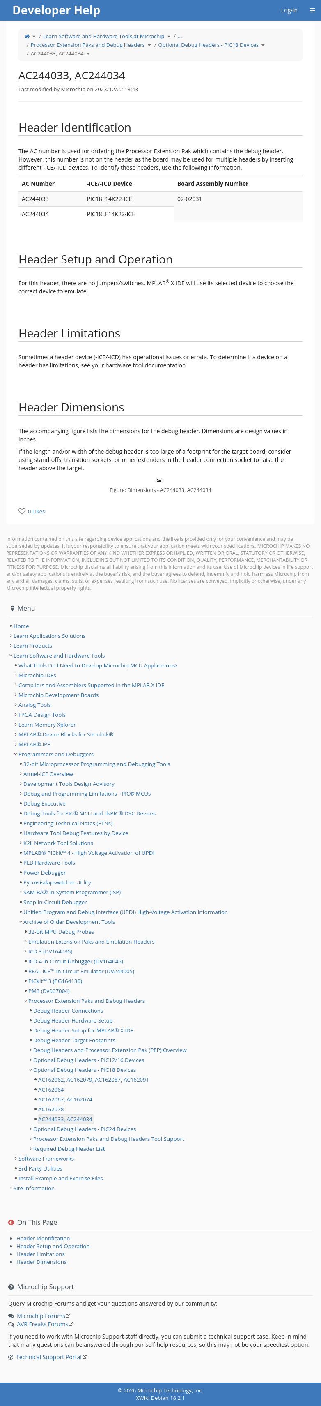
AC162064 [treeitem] (51, 1089)
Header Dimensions (41, 1261)
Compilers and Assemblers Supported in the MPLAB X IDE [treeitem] (91, 685)
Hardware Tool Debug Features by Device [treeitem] (75, 833)
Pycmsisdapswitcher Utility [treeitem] (57, 882)
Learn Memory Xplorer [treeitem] (47, 724)
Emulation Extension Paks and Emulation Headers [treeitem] (91, 941)
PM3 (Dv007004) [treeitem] (49, 991)
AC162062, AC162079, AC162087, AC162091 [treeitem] (93, 1079)
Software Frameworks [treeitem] (46, 1158)
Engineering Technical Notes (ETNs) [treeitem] (67, 823)
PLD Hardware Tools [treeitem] (49, 862)
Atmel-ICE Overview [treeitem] (48, 774)
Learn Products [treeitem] (33, 645)
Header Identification (43, 1238)
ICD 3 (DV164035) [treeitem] (50, 951)
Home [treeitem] (21, 626)
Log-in (289, 10)
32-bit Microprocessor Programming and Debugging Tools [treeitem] (96, 764)
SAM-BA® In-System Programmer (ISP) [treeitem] (72, 892)
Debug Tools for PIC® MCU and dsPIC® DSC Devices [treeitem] (89, 813)
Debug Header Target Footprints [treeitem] (74, 1040)
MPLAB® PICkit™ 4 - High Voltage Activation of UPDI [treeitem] (88, 853)
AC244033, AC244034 (57, 53)
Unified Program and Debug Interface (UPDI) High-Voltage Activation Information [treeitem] (125, 912)
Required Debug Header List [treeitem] (69, 1148)
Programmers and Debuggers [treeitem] (56, 754)
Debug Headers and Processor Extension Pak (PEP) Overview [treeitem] (110, 1050)
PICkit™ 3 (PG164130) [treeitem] (55, 981)
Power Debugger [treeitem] (44, 872)
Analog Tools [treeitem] (34, 705)
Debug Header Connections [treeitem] (68, 1010)
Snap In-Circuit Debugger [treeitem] (55, 902)
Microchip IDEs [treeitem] (37, 675)
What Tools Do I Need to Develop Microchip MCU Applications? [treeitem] (97, 665)
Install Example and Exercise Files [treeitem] (60, 1178)
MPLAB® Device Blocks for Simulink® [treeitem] (65, 734)
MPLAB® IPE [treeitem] (34, 744)
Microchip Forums (41, 1316)
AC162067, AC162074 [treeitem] (65, 1099)
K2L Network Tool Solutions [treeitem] (58, 843)
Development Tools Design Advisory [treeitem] (69, 783)
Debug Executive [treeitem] (44, 803)
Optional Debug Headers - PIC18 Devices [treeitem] (84, 1070)
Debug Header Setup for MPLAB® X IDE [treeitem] (83, 1030)
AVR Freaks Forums (42, 1324)
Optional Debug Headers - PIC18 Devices (208, 44)
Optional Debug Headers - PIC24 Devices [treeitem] (84, 1129)
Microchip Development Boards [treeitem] (58, 695)
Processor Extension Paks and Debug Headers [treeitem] (86, 1000)
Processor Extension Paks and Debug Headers (88, 44)
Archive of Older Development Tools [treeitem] (69, 922)
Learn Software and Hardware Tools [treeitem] (59, 655)
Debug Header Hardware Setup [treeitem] (73, 1020)
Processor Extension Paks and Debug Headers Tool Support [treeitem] (108, 1139)
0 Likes (36, 511)
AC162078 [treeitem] (51, 1109)
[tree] (160, 626)
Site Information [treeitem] (34, 1188)
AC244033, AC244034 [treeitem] (65, 1119)
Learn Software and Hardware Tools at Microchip (104, 36)
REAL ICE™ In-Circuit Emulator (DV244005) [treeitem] (81, 971)
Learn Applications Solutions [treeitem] (49, 636)
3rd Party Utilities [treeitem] (40, 1168)
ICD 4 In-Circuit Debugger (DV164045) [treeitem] (75, 961)
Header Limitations (40, 1254)
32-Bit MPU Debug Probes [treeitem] (61, 931)
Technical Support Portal (49, 1357)
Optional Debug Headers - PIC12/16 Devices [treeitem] (88, 1060)
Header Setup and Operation (53, 1246)
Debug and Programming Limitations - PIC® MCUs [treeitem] (87, 793)
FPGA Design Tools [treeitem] (42, 714)
